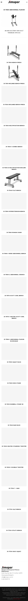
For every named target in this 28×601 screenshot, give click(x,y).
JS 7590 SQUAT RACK (14, 362)
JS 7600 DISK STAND (14, 383)
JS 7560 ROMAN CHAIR (14, 232)
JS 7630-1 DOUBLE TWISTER (14, 467)
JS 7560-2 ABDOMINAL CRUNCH (14, 274)
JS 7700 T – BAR (14, 488)
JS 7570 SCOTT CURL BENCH (14, 295)
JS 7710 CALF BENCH (14, 509)
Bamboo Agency (17, 598)
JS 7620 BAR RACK (14, 425)
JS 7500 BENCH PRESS (14, 62)
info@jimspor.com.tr (7, 577)
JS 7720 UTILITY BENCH (14, 530)
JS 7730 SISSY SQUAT (14, 551)
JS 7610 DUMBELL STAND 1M (14, 404)
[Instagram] (26, 2)
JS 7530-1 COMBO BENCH (14, 146)
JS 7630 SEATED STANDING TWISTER (14, 446)
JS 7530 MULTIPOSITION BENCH (14, 125)
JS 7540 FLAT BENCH (14, 190)
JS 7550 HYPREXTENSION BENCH (14, 211)
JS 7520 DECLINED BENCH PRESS (14, 104)
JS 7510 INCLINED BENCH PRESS (14, 83)
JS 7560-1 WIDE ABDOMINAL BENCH (14, 253)
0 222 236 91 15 (5, 579)
